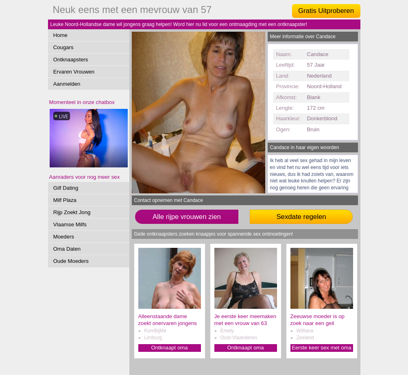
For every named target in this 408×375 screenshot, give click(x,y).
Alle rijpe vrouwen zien (187, 217)
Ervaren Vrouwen (73, 72)
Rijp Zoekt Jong (72, 212)
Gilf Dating (66, 188)
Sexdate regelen (301, 217)
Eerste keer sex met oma (321, 348)
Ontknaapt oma (169, 348)
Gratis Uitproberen (326, 11)
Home (60, 35)
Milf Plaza (64, 200)
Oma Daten (67, 249)
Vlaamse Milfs (70, 224)
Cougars (63, 47)
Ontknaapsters (70, 59)
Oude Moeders (71, 261)
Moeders (63, 237)
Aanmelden (67, 84)
